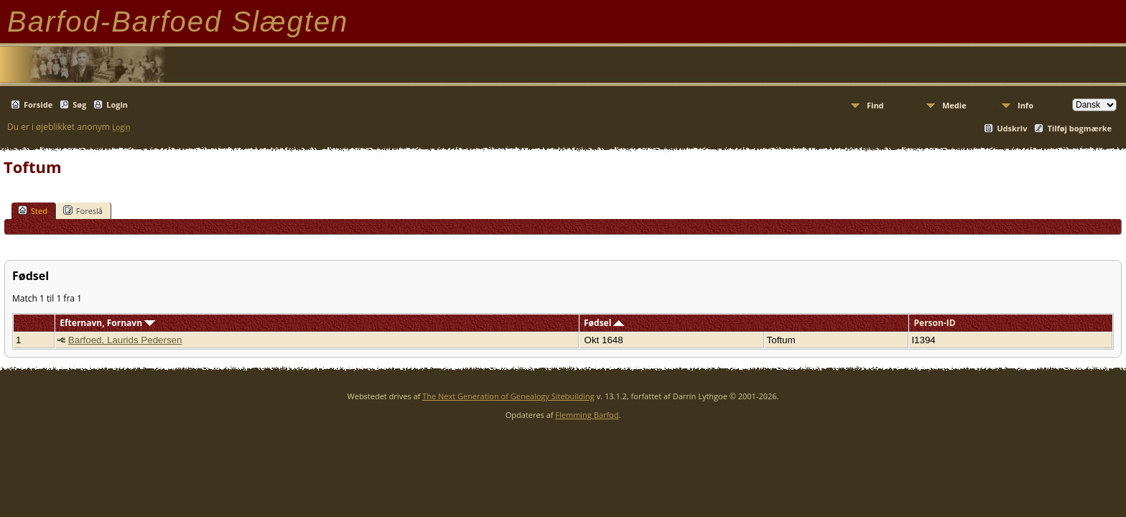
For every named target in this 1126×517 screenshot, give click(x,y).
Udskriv (1012, 128)
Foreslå (83, 210)
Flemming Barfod (586, 414)
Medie (954, 105)
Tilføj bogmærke (1079, 128)
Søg (79, 104)
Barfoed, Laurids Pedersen (125, 340)
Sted (32, 210)
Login (117, 104)
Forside (38, 104)
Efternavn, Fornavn (107, 323)
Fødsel (604, 323)
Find (875, 105)
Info (1025, 105)
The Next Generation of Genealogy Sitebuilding (508, 396)
